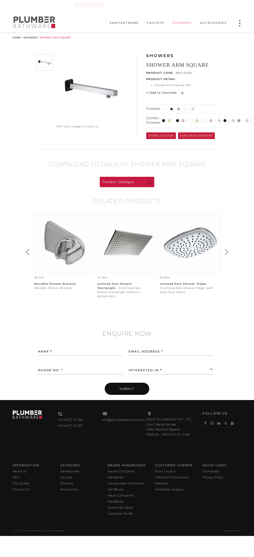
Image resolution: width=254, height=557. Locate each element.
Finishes (153, 109)
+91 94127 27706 (70, 420)
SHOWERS (182, 22)
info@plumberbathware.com (123, 420)
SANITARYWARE (124, 22)
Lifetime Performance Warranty (169, 4)
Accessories (69, 489)
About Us (20, 471)
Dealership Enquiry (222, 4)
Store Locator (121, 4)
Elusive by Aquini (120, 507)
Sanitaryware (70, 471)
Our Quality (21, 483)
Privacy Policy (212, 477)
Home (17, 37)
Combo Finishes (153, 120)
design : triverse (232, 530)
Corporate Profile (120, 514)
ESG (16, 477)
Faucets (66, 477)
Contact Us (21, 489)
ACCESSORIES (213, 22)
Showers (30, 37)
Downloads (89, 4)
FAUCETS (155, 22)
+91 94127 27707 (70, 426)
